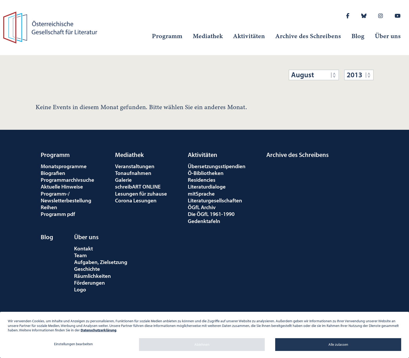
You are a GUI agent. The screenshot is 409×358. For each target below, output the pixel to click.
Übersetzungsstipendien (216, 166)
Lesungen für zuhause (141, 193)
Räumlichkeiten (92, 275)
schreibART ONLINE (138, 186)
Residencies (201, 179)
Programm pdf (58, 213)
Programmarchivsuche (67, 179)
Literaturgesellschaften (215, 200)
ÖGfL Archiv (202, 207)
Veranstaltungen (134, 166)
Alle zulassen (338, 344)
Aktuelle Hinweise (62, 186)
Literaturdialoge (207, 186)
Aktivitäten (249, 36)
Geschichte (87, 268)
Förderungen (89, 282)
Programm (167, 36)
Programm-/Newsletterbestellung (66, 197)
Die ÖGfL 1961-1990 (211, 213)
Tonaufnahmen (133, 172)
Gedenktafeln (204, 221)
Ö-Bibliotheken (206, 172)
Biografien (53, 172)
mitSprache (201, 193)
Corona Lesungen (136, 200)
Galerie (123, 179)
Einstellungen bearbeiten (73, 344)
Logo (80, 289)
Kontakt (83, 248)
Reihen (49, 207)
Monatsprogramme (64, 166)
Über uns (388, 36)
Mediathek (208, 36)
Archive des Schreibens (308, 36)
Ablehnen (201, 344)
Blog (357, 36)
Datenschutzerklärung (98, 330)
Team (80, 255)
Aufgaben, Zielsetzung (100, 262)
